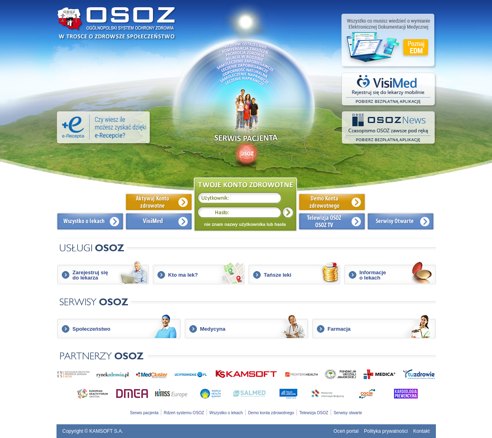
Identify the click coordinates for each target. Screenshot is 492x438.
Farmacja (339, 329)
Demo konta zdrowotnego (271, 413)
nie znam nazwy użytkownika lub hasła (245, 224)
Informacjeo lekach (373, 275)
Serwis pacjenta (144, 413)
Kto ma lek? (183, 275)
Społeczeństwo (92, 329)
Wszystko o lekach (226, 413)
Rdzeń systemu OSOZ (184, 413)
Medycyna (213, 329)
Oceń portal (345, 431)
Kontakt (421, 431)
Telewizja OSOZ (314, 413)
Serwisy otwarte (347, 413)
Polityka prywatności (386, 431)
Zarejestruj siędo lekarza (90, 275)
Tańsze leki (277, 275)
